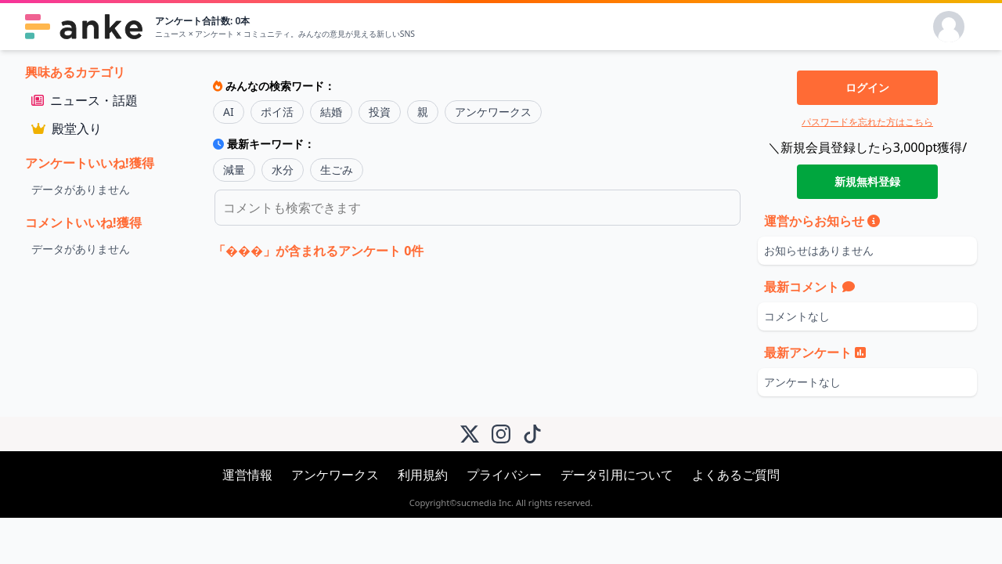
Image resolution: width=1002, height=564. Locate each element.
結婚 (331, 111)
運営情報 (247, 474)
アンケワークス (493, 111)
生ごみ (336, 169)
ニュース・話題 (84, 100)
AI (228, 111)
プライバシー (504, 474)
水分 (283, 169)
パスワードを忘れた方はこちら (867, 121)
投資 (380, 111)
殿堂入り (66, 128)
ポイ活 (277, 111)
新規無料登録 (867, 181)
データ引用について (616, 474)
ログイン (867, 87)
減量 (234, 169)
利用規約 (423, 474)
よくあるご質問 (736, 474)
